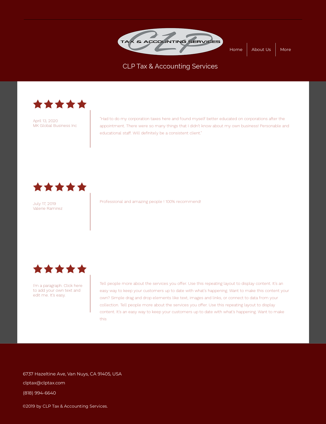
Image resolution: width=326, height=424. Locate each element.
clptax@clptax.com (44, 383)
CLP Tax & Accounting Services (170, 66)
